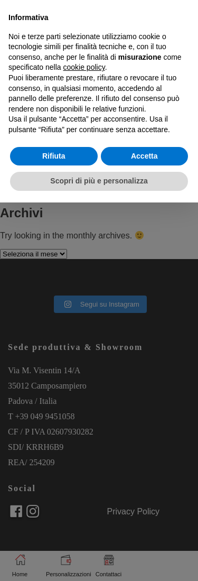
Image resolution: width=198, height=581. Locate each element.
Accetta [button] (144, 156)
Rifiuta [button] (53, 156)
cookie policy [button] (84, 67)
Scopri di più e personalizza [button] (98, 181)
